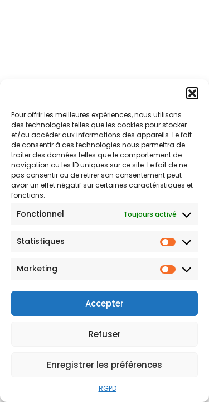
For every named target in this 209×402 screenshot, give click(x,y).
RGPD (107, 388)
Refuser (105, 334)
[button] (192, 93)
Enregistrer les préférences (104, 365)
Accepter (104, 303)
